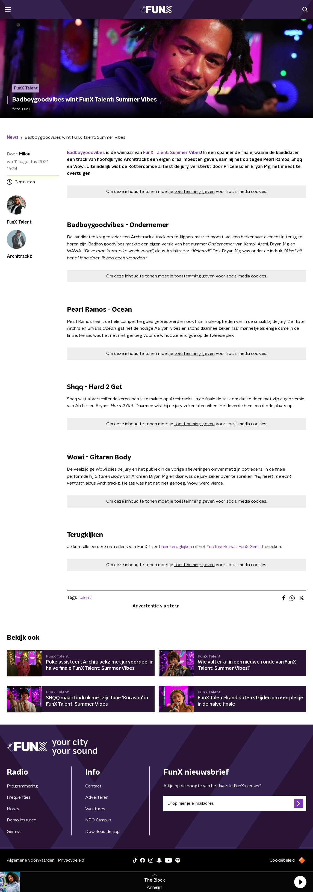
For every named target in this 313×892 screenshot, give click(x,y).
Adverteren (96, 797)
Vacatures (95, 809)
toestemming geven (194, 191)
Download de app (102, 831)
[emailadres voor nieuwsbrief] (234, 803)
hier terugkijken (176, 547)
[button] (300, 882)
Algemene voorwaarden (31, 860)
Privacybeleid (71, 860)
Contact (93, 786)
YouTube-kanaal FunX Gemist (235, 547)
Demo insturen (21, 820)
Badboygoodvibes (86, 152)
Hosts (13, 809)
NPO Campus (98, 820)
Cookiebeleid (282, 860)
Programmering (22, 786)
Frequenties (19, 797)
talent (85, 597)
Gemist (14, 831)
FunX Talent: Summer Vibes (171, 152)
